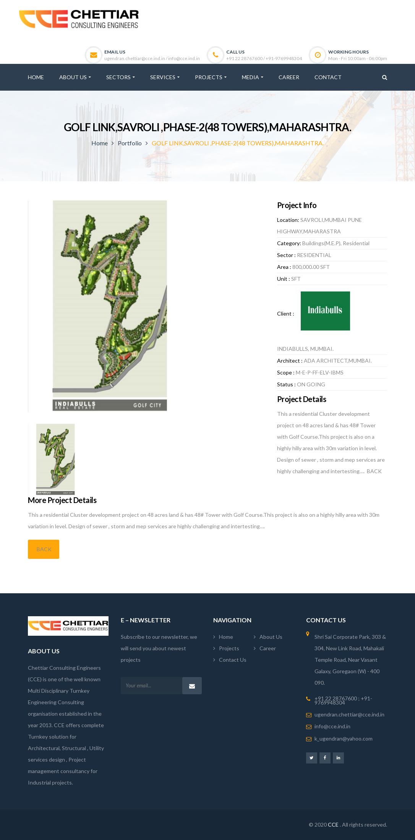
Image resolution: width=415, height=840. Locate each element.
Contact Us (232, 659)
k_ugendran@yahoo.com (343, 738)
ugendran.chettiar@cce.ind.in (349, 714)
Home (99, 143)
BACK (44, 549)
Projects (229, 648)
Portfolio (130, 143)
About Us (270, 636)
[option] (146, 306)
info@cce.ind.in (332, 726)
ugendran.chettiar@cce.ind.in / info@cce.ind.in (152, 58)
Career (267, 648)
